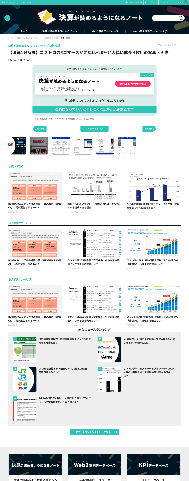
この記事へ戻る (94, 128)
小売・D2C (15, 166)
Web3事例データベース (105, 31)
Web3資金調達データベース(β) (151, 31)
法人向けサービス (20, 223)
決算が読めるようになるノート (59, 31)
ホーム (23, 31)
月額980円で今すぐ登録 (133, 83)
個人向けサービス (20, 279)
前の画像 (40, 128)
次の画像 (148, 128)
